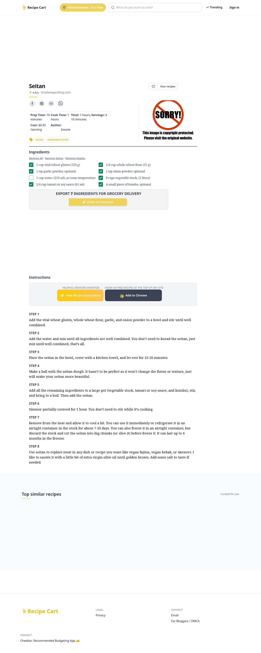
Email (175, 615)
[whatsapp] (60, 103)
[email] (51, 103)
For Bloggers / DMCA (185, 621)
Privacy (100, 615)
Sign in (234, 7)
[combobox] (155, 7)
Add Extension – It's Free (83, 7)
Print (187, 86)
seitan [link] (39, 139)
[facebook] (32, 103)
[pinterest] (41, 103)
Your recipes (167, 86)
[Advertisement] (129, 45)
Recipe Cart (43, 611)
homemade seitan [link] (58, 139)
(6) (37, 92)
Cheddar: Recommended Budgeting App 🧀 (50, 641)
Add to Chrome (133, 295)
